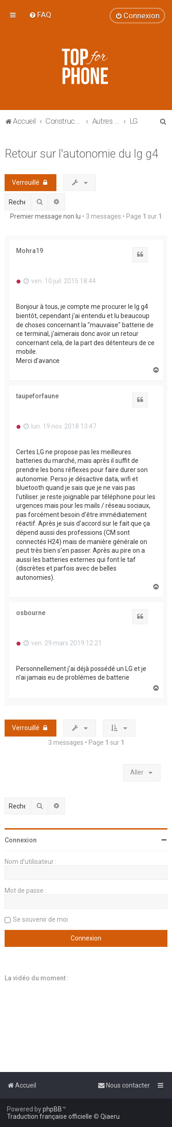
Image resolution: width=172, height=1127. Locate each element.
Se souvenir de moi (40, 919)
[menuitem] (40, 15)
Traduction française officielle (49, 1116)
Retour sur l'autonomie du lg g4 (81, 153)
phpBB (52, 1109)
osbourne (30, 612)
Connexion (21, 840)
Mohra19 (29, 250)
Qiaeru (110, 1116)
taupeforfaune (37, 396)
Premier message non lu (45, 216)
